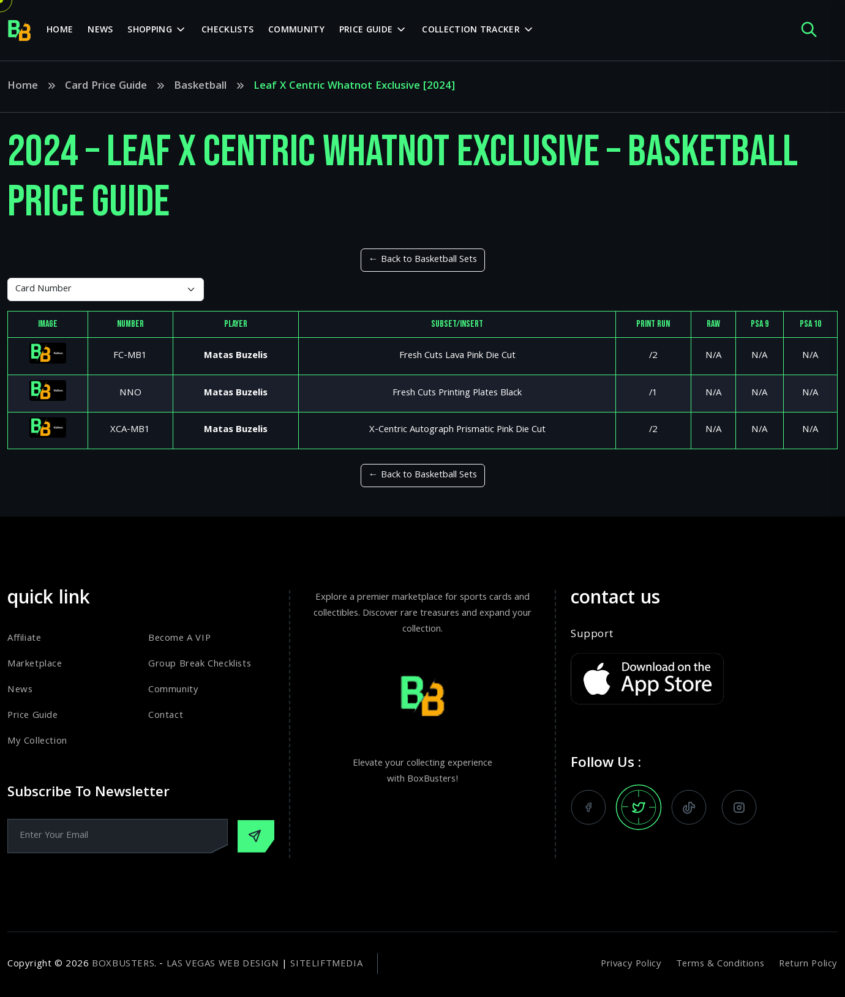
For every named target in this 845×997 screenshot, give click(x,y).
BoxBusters (123, 965)
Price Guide (32, 716)
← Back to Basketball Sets (423, 260)
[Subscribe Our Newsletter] (256, 836)
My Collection (37, 741)
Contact (165, 716)
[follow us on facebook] (588, 807)
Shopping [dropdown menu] (149, 30)
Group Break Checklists (199, 664)
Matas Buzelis (236, 356)
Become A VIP (179, 639)
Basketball (200, 87)
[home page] (19, 30)
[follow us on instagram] (739, 807)
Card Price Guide (106, 87)
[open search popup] (809, 30)
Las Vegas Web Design (223, 965)
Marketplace (34, 664)
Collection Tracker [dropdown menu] (470, 30)
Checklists (227, 30)
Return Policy (808, 964)
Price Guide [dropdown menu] (365, 30)
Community (296, 30)
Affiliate (24, 639)
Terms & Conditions (720, 964)
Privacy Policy (631, 964)
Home (60, 30)
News (100, 30)
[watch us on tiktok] (689, 807)
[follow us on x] (638, 807)
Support (592, 635)
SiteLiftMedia (326, 965)
